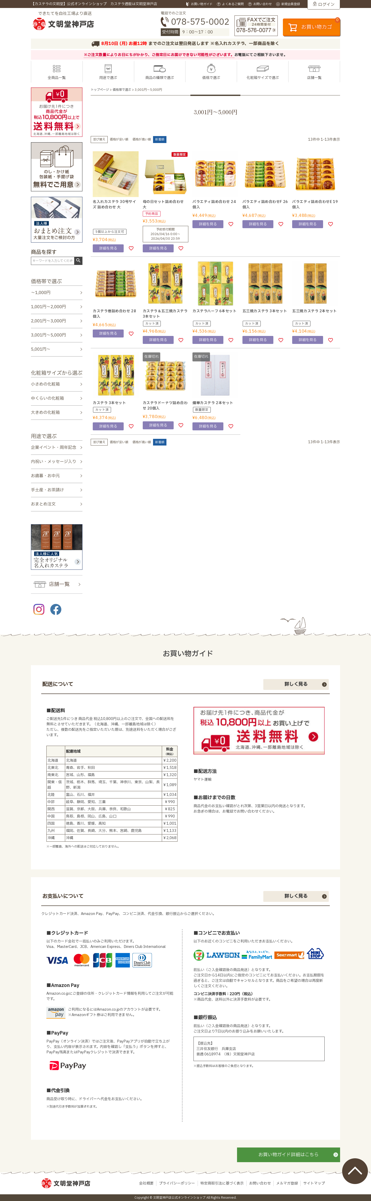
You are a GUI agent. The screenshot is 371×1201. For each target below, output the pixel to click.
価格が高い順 (141, 139)
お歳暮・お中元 (45, 476)
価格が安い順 (119, 139)
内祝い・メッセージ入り (53, 461)
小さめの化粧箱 (45, 384)
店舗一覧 (314, 78)
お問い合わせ (260, 1183)
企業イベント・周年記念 (53, 447)
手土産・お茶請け (47, 490)
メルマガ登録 (287, 1183)
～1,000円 (40, 293)
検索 (78, 260)
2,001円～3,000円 (48, 321)
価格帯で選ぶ (122, 89)
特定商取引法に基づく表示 (222, 1183)
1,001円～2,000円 (48, 307)
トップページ (100, 89)
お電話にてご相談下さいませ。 (261, 55)
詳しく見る (296, 684)
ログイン (326, 5)
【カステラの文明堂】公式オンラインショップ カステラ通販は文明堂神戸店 (94, 4)
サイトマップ (314, 1183)
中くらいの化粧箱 (47, 398)
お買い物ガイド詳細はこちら (288, 1154)
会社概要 (146, 1183)
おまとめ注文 (43, 504)
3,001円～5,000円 (48, 335)
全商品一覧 (57, 78)
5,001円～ (40, 349)
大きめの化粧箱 (45, 413)
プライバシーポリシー (177, 1183)
